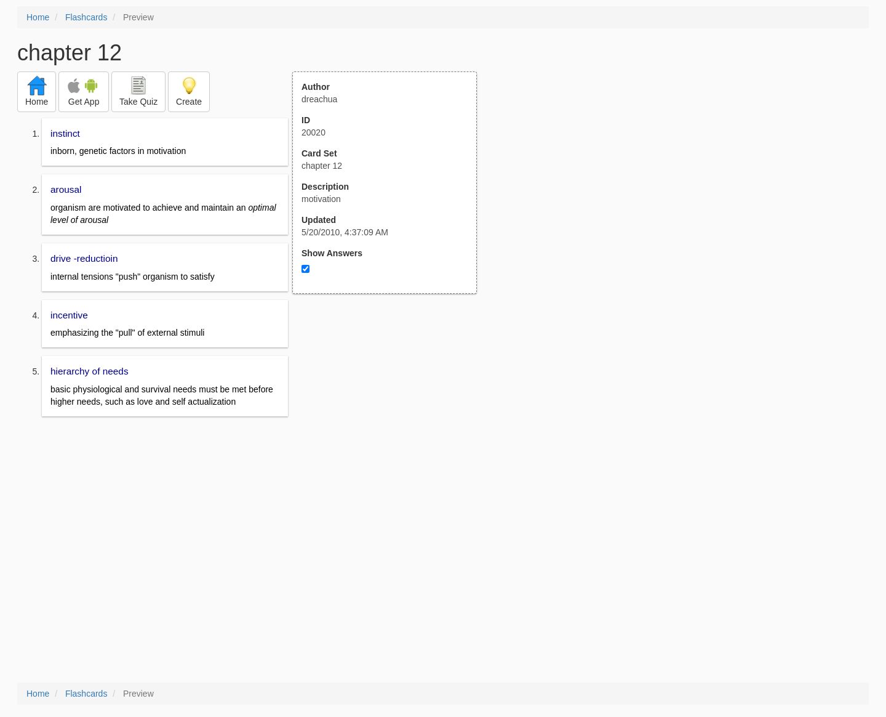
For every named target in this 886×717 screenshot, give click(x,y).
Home (37, 17)
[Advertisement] (391, 414)
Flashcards (86, 17)
